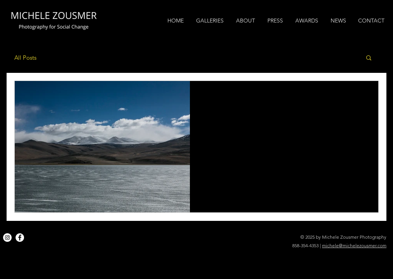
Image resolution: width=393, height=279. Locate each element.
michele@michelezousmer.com (354, 245)
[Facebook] (20, 237)
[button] (368, 58)
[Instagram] (7, 237)
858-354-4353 (305, 245)
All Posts (25, 57)
